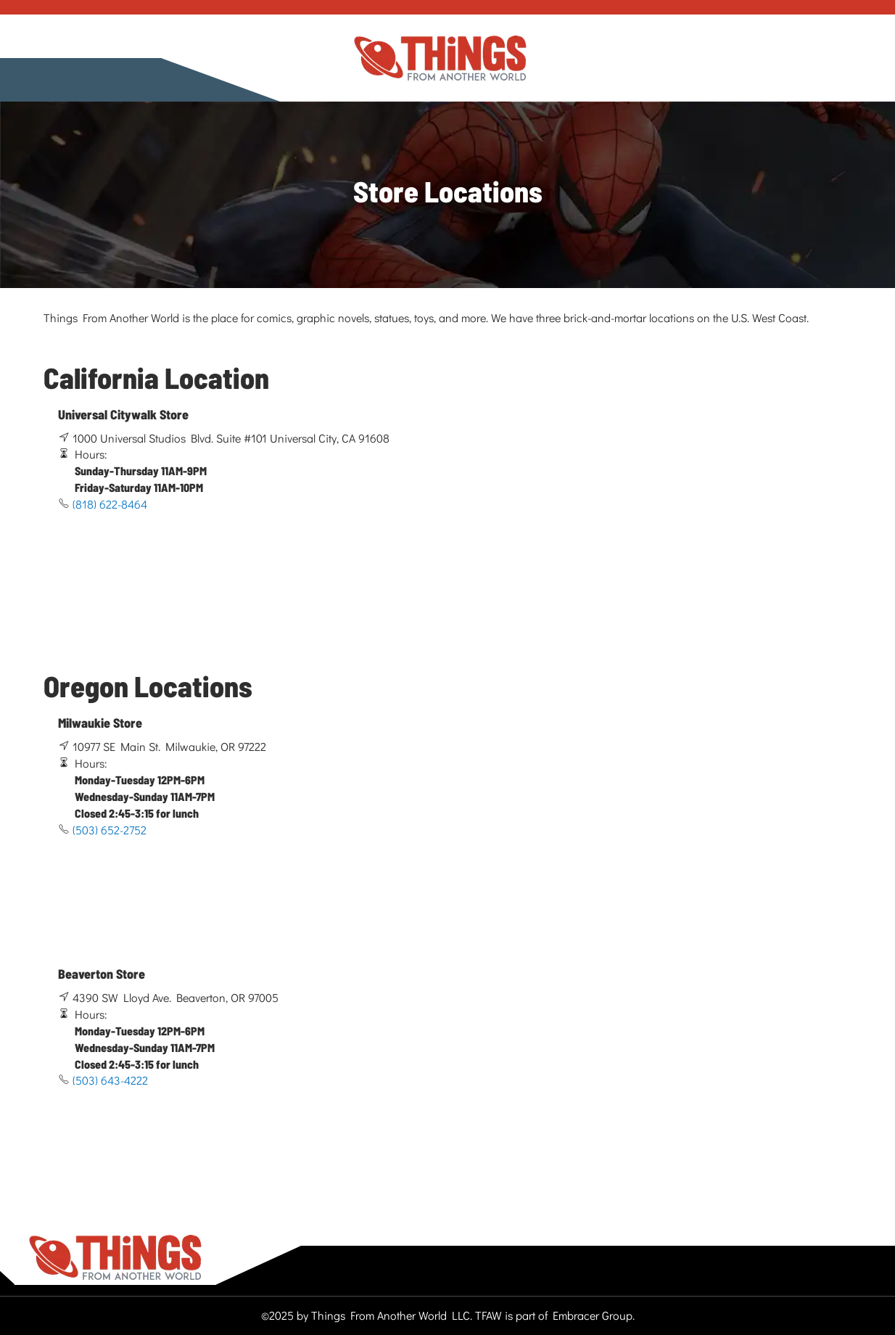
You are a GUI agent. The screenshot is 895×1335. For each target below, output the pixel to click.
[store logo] (440, 58)
